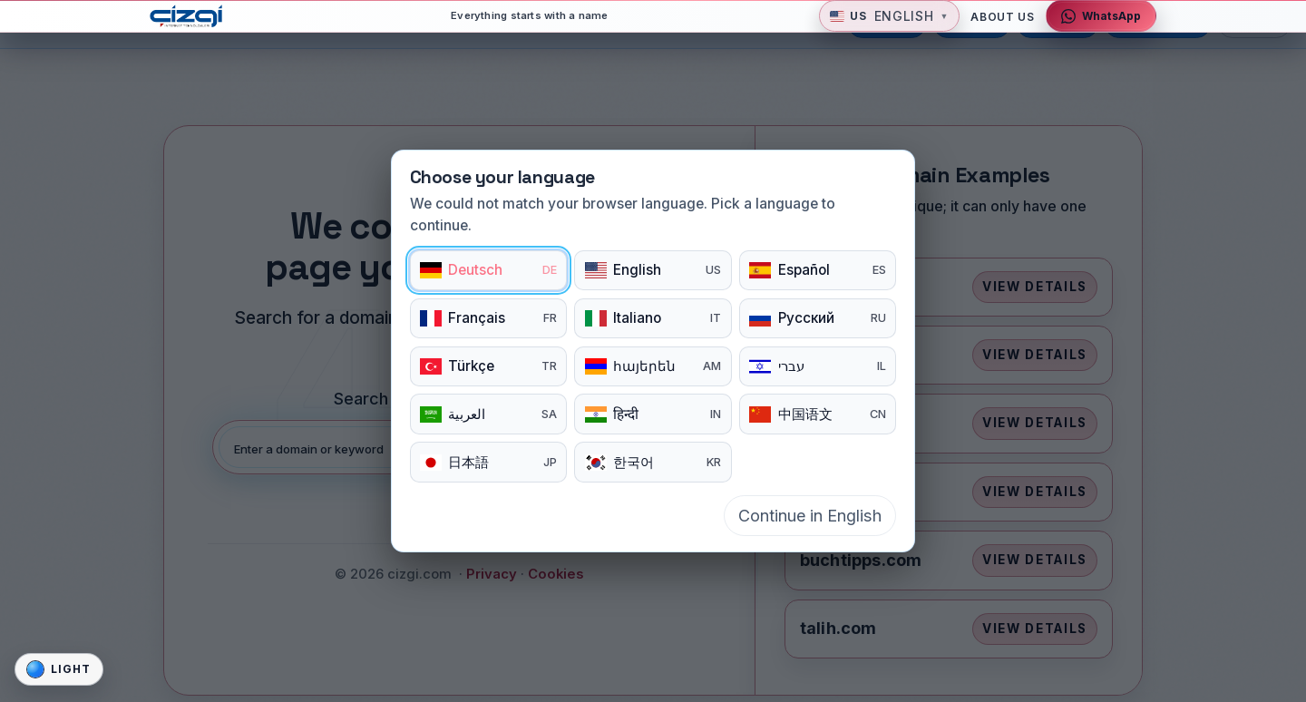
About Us (1002, 27)
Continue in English (810, 515)
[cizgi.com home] (195, 26)
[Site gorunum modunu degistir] (59, 669)
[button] (889, 27)
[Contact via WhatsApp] (1101, 27)
